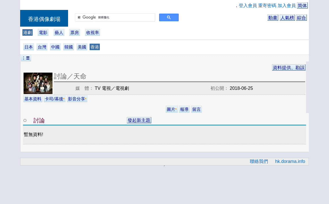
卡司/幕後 (54, 98)
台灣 (42, 46)
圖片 (172, 109)
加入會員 (287, 5)
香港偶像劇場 (44, 19)
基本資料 (32, 98)
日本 (28, 46)
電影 (43, 32)
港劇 (27, 32)
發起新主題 (139, 120)
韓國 (68, 46)
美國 (82, 46)
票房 (74, 32)
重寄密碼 (267, 5)
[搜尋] (114, 17)
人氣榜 (287, 17)
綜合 (301, 17)
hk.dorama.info (290, 161)
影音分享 (77, 98)
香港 (94, 46)
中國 (55, 46)
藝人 (59, 32)
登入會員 (248, 5)
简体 (302, 5)
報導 (184, 109)
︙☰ (26, 58)
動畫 (272, 17)
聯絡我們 (259, 161)
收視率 (92, 32)
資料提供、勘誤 (289, 67)
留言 (196, 109)
